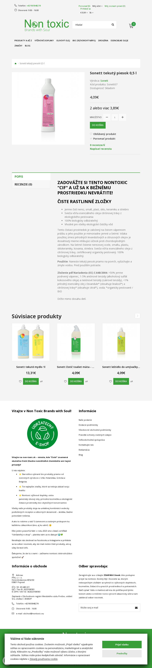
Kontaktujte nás (86, 444)
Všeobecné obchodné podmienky (95, 430)
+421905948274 (34, 5)
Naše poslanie (85, 420)
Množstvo (96, 117)
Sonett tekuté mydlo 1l (30, 367)
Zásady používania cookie (43, 659)
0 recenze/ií (97, 145)
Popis (19, 177)
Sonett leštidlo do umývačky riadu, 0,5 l (127, 367)
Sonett (104, 80)
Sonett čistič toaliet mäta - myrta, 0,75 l (82, 367)
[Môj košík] (134, 25)
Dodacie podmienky (88, 425)
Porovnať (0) (84, 6)
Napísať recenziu (101, 148)
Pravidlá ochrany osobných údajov (95, 434)
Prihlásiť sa (85, 8)
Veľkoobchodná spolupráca (92, 439)
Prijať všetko (122, 644)
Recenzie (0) (23, 184)
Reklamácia (84, 449)
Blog (81, 454)
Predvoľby (122, 653)
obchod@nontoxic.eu (33, 613)
